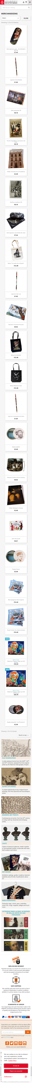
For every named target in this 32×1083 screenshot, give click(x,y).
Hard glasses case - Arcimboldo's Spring (16, 49)
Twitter (11, 1043)
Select (10, 18)
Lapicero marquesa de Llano (16, 416)
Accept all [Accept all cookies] (16, 1065)
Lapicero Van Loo (16, 294)
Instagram (24, 1043)
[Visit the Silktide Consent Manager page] (26, 1077)
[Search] (16, 7)
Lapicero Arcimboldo (16, 80)
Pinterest (20, 1043)
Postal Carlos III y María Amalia (16, 630)
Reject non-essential (16, 1071)
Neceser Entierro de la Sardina (16, 477)
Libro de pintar (16, 538)
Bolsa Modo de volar (16, 385)
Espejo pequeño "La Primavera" (16, 722)
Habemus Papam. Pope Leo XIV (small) (16, 661)
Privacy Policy (28, 1035)
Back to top (24, 735)
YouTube (16, 1043)
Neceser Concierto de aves (16, 324)
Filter (26, 18)
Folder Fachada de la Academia (16, 171)
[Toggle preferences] (8, 1076)
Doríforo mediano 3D (16, 202)
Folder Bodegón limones (16, 508)
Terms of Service (6, 1037)
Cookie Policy (12, 1060)
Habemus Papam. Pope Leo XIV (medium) (16, 692)
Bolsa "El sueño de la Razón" (16, 263)
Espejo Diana (16, 569)
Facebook (7, 1043)
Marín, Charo (16, 660)
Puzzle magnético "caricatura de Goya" (16, 141)
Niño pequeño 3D (16, 110)
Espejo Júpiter (16, 447)
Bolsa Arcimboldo (16, 355)
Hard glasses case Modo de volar (16, 233)
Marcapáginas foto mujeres (16, 600)
